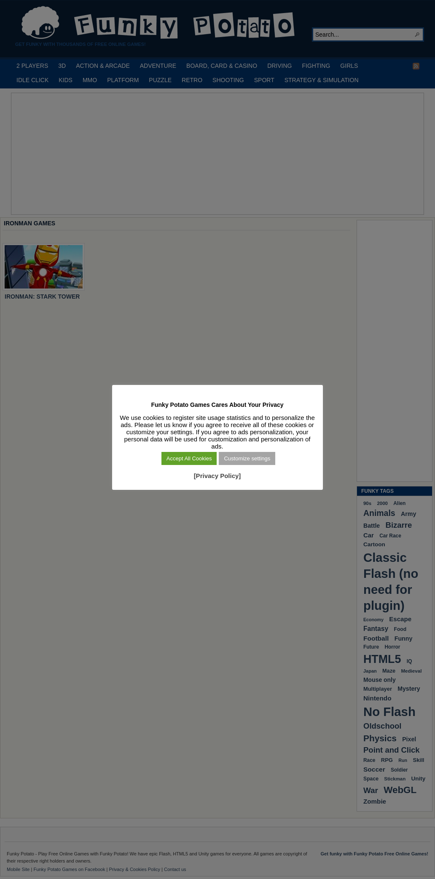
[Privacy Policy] (217, 475)
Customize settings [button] (247, 458)
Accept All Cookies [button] (189, 458)
